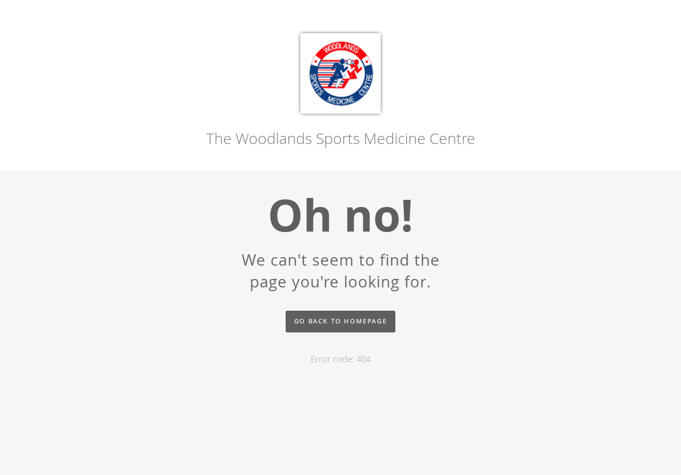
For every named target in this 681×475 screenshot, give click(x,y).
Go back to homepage (340, 321)
